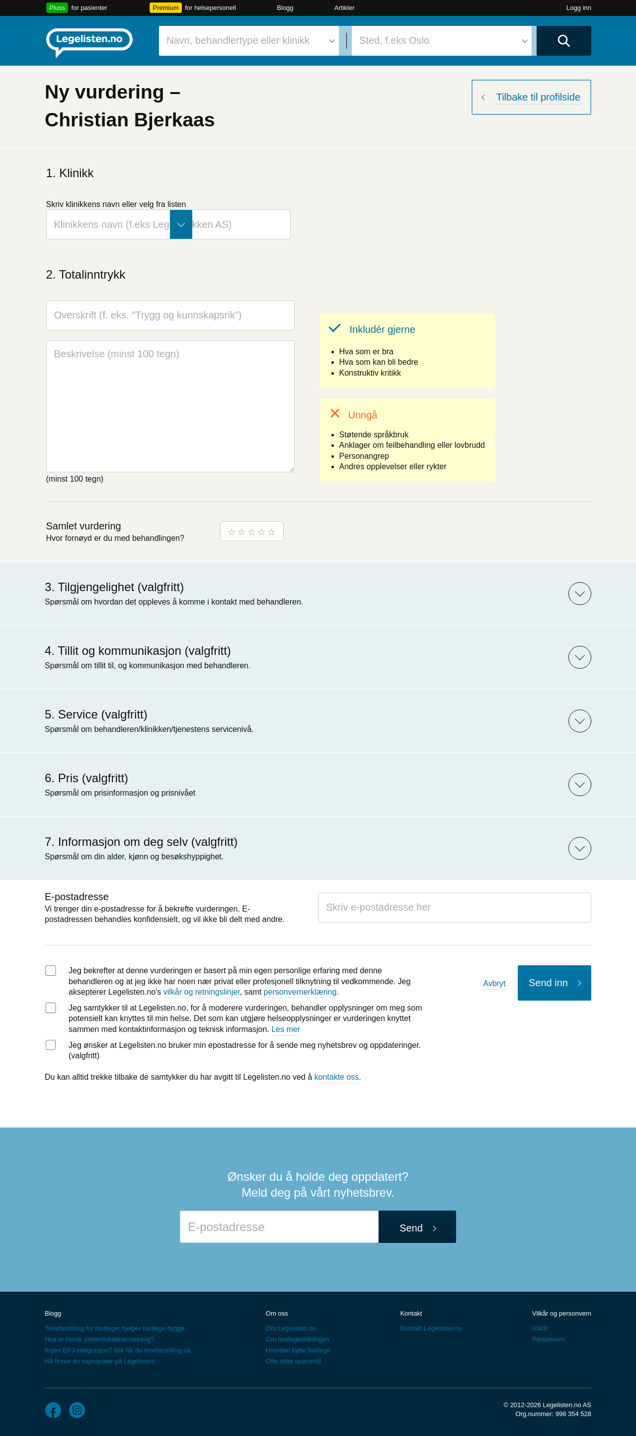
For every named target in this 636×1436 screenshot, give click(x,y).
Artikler (344, 7)
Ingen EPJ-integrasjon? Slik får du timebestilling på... (120, 1350)
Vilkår (540, 1328)
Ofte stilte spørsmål (293, 1361)
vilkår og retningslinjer (201, 992)
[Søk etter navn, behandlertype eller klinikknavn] (249, 41)
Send (411, 1228)
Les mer (285, 1029)
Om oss (277, 1313)
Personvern (548, 1339)
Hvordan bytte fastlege (298, 1350)
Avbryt (494, 983)
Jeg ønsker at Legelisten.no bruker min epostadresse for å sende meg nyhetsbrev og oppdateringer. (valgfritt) (245, 1050)
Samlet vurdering (83, 525)
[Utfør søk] (564, 41)
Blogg (285, 7)
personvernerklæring (300, 992)
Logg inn (578, 7)
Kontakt (411, 1313)
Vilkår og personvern (561, 1313)
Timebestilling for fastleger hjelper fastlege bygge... (117, 1328)
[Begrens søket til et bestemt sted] (442, 41)
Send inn (548, 982)
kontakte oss (337, 1077)
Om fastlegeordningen (297, 1339)
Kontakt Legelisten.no (431, 1328)
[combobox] (249, 41)
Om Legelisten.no (291, 1328)
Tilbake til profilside (538, 97)
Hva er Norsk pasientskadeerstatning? (99, 1339)
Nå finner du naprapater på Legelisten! (100, 1361)
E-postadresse (77, 896)
